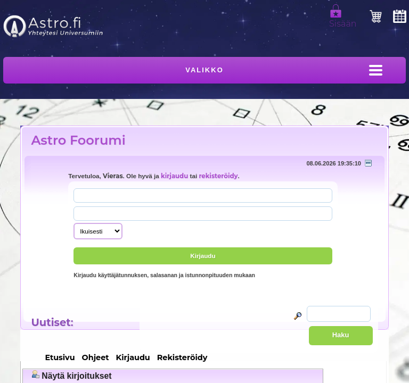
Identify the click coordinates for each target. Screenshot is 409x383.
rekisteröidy (218, 176)
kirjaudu (174, 176)
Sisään (343, 19)
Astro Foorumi (78, 140)
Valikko (204, 70)
